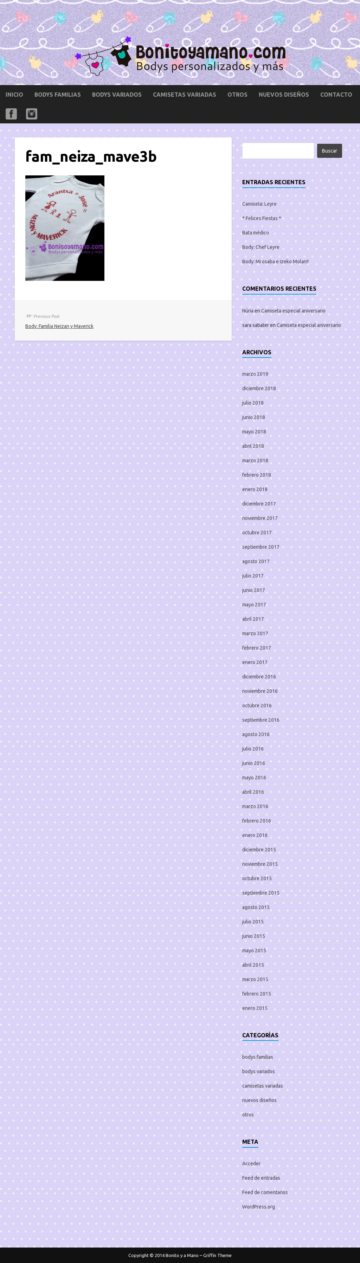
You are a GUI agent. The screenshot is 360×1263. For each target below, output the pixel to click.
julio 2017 (253, 576)
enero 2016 (255, 835)
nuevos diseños (284, 94)
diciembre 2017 (259, 504)
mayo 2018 (254, 431)
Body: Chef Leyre (260, 247)
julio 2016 (253, 749)
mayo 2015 (254, 950)
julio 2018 (253, 403)
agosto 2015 (256, 907)
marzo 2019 (255, 374)
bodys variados (117, 94)
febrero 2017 (256, 648)
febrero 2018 (256, 475)
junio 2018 (253, 417)
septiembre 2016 (260, 720)
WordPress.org (258, 1207)
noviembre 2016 (260, 691)
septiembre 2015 (260, 893)
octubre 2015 (257, 878)
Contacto (336, 94)
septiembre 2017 (260, 547)
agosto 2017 (256, 561)
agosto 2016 (256, 734)
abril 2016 (253, 792)
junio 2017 (253, 590)
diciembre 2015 (259, 849)
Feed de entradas (261, 1178)
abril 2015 (253, 965)
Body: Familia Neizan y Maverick (59, 326)
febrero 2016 (256, 821)
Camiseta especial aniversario (293, 311)
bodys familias (57, 94)
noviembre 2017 (260, 518)
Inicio (14, 94)
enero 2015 (255, 1008)
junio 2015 (253, 936)
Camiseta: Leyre (259, 204)
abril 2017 (253, 619)
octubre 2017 (257, 532)
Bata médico (255, 233)
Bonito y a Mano (182, 1255)
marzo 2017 (255, 633)
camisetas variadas (184, 94)
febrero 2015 (256, 994)
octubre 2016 (257, 705)
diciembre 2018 (259, 388)
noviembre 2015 (260, 864)
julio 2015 (253, 921)
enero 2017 (255, 662)
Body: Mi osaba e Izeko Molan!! (275, 261)
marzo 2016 (255, 806)
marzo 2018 (255, 460)
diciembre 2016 (259, 676)
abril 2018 (253, 446)
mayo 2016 (254, 777)
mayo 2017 (254, 604)
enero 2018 (255, 489)
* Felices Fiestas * (261, 218)
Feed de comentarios (265, 1192)
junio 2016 (253, 763)
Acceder (251, 1163)
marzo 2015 (255, 979)
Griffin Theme (217, 1255)
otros (237, 94)
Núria (247, 311)
